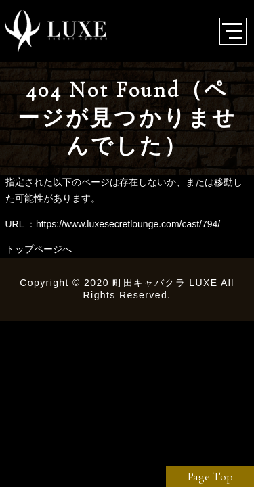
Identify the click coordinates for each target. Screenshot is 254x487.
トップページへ (38, 249)
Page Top (210, 476)
